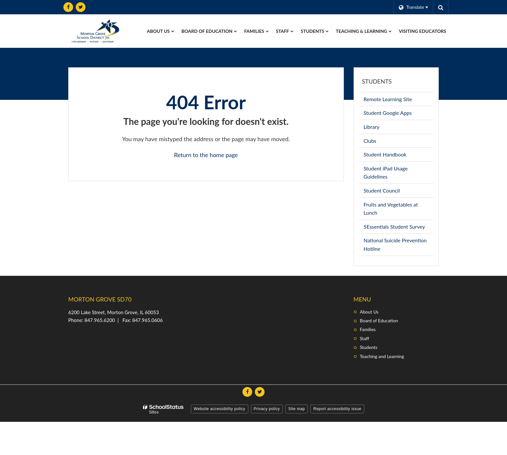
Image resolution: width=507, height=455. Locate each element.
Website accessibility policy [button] (219, 409)
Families (368, 329)
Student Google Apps (397, 114)
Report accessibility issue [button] (337, 409)
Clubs (380, 142)
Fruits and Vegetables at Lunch (391, 210)
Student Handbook (395, 155)
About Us (369, 311)
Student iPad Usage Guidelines (386, 174)
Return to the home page (206, 154)
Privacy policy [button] (267, 409)
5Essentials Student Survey (399, 228)
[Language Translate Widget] (413, 7)
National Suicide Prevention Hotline (395, 246)
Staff (364, 338)
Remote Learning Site (397, 100)
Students (377, 81)
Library (381, 128)
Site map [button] (296, 409)
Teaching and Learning (382, 356)
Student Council (391, 191)
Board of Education (379, 320)
